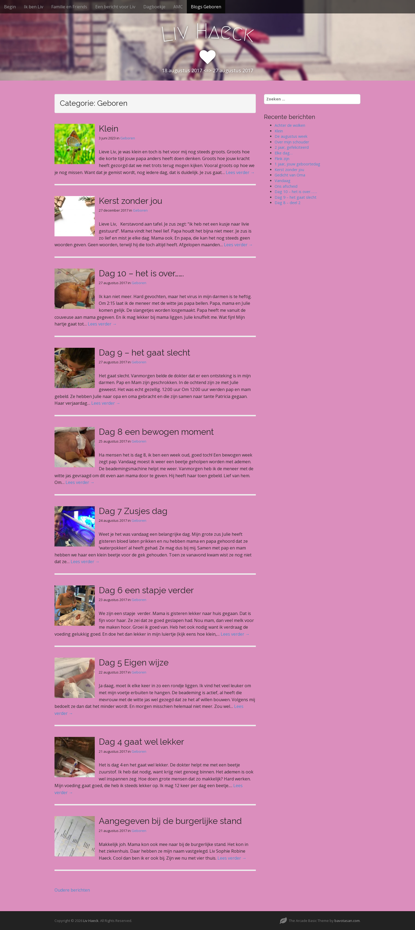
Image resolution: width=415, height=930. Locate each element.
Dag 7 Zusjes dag (133, 511)
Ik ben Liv (33, 7)
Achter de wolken (290, 125)
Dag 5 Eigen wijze (134, 662)
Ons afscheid (286, 186)
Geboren (127, 138)
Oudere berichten (72, 890)
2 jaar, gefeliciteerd (292, 147)
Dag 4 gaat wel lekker (141, 742)
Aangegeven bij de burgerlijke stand (170, 821)
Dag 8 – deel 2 (287, 202)
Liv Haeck (91, 920)
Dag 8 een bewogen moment (156, 432)
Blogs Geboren (206, 7)
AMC (178, 7)
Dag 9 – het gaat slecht (144, 352)
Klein (108, 128)
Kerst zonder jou (130, 201)
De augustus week (291, 136)
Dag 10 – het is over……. (141, 273)
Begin (10, 7)
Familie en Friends (69, 7)
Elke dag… (284, 152)
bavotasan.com (347, 920)
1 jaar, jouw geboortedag (297, 164)
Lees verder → (240, 172)
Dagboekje (154, 7)
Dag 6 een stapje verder (146, 590)
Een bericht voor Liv (115, 7)
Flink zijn (282, 158)
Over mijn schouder (292, 141)
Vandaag (282, 180)
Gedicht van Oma (290, 175)
